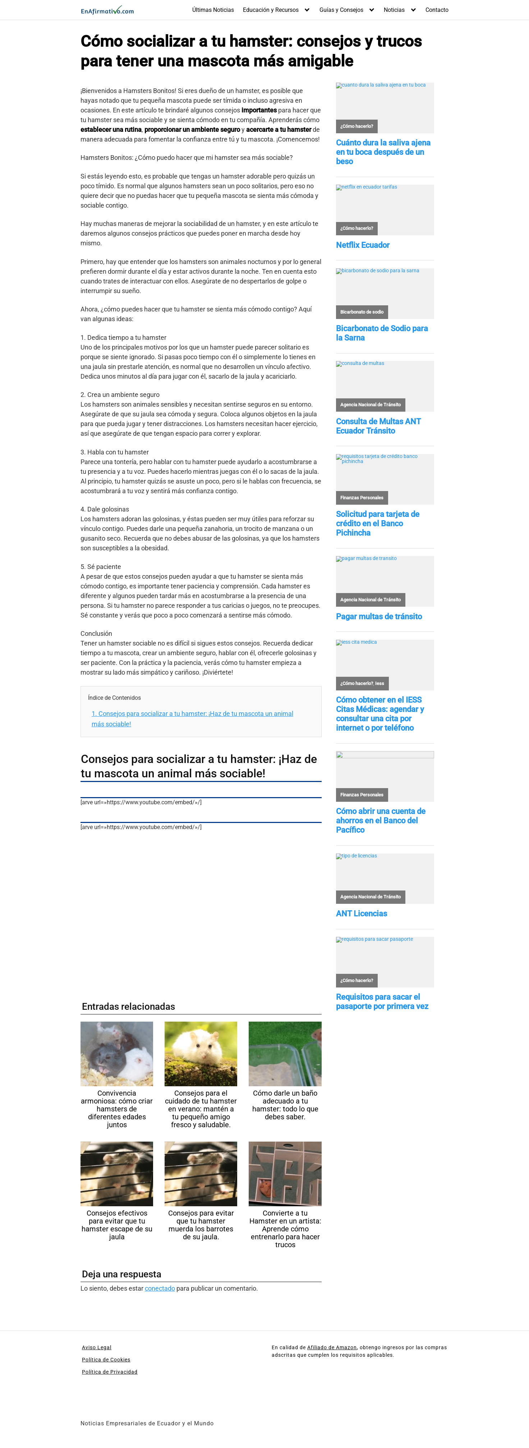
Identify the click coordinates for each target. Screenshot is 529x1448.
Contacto (437, 9)
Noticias (394, 9)
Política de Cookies (106, 1360)
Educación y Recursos (271, 9)
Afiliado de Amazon (332, 1347)
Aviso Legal (96, 1347)
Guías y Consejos (341, 9)
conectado (160, 1288)
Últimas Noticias (213, 9)
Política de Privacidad (110, 1372)
